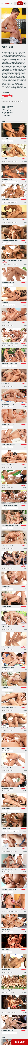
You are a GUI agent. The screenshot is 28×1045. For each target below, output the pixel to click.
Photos (10, 605)
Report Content (17, 822)
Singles (3, 305)
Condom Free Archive (15, 442)
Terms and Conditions (7, 808)
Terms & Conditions (17, 823)
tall (20, 101)
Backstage (9, 242)
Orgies (3, 562)
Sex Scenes (10, 141)
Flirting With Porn (16, 505)
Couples (12, 202)
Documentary (4, 550)
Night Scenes (15, 512)
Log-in (2, 802)
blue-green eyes (12, 101)
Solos (16, 202)
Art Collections (5, 605)
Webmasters (21, 804)
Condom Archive (14, 181)
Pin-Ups (3, 632)
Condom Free (4, 141)
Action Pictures (18, 633)
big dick (17, 101)
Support (3, 804)
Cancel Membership (6, 806)
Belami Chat (21, 808)
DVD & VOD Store (22, 806)
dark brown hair (5, 101)
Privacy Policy (9, 823)
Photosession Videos (6, 202)
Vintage (9, 161)
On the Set (4, 242)
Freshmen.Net (21, 802)
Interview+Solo (11, 305)
